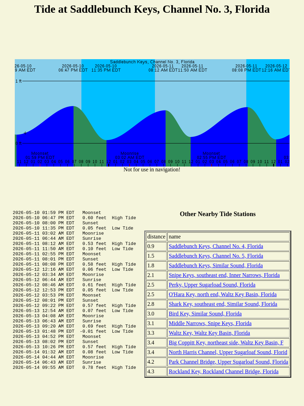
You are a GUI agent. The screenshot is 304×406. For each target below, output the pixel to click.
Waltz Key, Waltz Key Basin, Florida (209, 333)
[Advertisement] (152, 38)
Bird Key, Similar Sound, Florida (205, 314)
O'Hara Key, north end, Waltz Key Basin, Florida (223, 294)
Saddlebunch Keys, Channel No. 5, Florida (216, 256)
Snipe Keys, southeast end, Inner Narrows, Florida (224, 275)
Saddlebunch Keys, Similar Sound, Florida (216, 265)
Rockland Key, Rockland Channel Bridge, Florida (223, 371)
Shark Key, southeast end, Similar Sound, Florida (223, 304)
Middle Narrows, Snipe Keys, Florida (210, 323)
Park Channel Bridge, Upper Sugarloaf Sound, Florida (228, 362)
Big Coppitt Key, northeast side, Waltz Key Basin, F (226, 342)
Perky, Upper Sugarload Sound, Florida (212, 285)
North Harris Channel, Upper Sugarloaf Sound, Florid (228, 352)
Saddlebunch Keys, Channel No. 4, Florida (216, 246)
